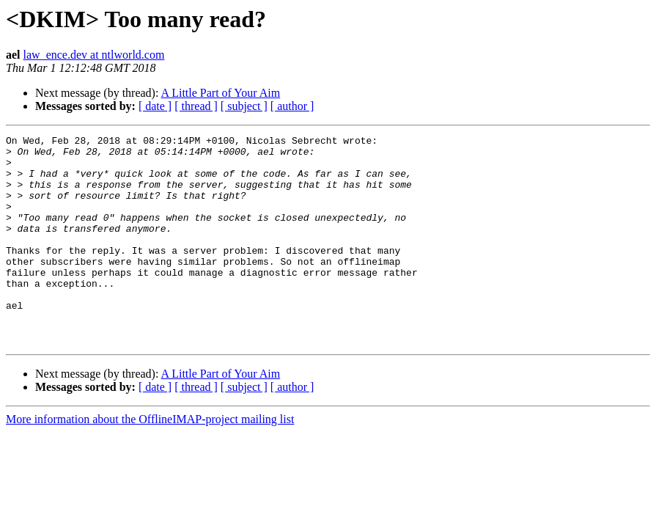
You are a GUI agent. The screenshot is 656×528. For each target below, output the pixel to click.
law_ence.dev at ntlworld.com (94, 54)
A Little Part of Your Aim (221, 93)
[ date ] (155, 106)
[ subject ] (244, 106)
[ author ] (292, 106)
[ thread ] (196, 106)
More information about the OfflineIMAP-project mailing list (150, 461)
